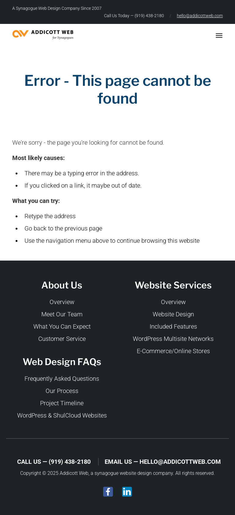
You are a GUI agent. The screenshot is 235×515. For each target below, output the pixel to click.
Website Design (173, 314)
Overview (62, 302)
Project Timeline (62, 403)
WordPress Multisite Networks (173, 338)
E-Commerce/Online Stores (173, 351)
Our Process (62, 391)
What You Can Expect (62, 326)
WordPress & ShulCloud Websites (62, 415)
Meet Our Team (62, 314)
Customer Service (62, 338)
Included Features (173, 326)
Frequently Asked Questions (61, 378)
